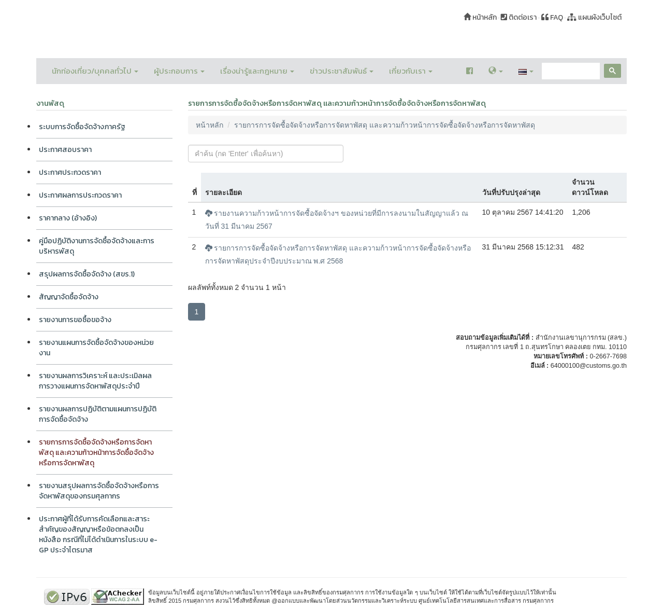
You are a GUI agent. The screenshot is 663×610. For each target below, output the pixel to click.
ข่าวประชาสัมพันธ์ (341, 71)
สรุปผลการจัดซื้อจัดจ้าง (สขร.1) (87, 274)
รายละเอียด (223, 192)
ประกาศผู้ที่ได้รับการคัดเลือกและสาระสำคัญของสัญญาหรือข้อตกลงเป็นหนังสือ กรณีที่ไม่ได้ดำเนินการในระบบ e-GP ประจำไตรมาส (98, 535)
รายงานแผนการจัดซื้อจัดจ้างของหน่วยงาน (96, 347)
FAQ (552, 17)
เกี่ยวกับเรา (411, 71)
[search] (569, 71)
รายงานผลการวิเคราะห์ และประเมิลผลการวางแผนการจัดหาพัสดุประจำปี (95, 381)
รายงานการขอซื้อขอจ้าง (75, 319)
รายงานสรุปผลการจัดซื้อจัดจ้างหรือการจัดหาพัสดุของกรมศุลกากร (99, 491)
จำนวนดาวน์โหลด (590, 187)
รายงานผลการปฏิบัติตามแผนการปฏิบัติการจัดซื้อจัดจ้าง (97, 414)
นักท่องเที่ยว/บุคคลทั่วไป (95, 71)
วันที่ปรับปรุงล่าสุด (511, 192)
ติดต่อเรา (519, 17)
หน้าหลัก (480, 17)
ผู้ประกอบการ (179, 71)
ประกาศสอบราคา (65, 149)
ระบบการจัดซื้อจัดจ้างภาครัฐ (82, 126)
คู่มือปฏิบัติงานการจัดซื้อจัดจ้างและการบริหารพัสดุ (96, 246)
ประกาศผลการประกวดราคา (80, 195)
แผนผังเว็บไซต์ (594, 17)
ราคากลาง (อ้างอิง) (68, 218)
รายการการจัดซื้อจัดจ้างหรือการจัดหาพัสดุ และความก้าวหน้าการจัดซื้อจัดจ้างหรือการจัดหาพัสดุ (96, 452)
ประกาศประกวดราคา (70, 172)
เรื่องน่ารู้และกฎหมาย (257, 71)
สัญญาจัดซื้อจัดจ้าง (68, 297)
